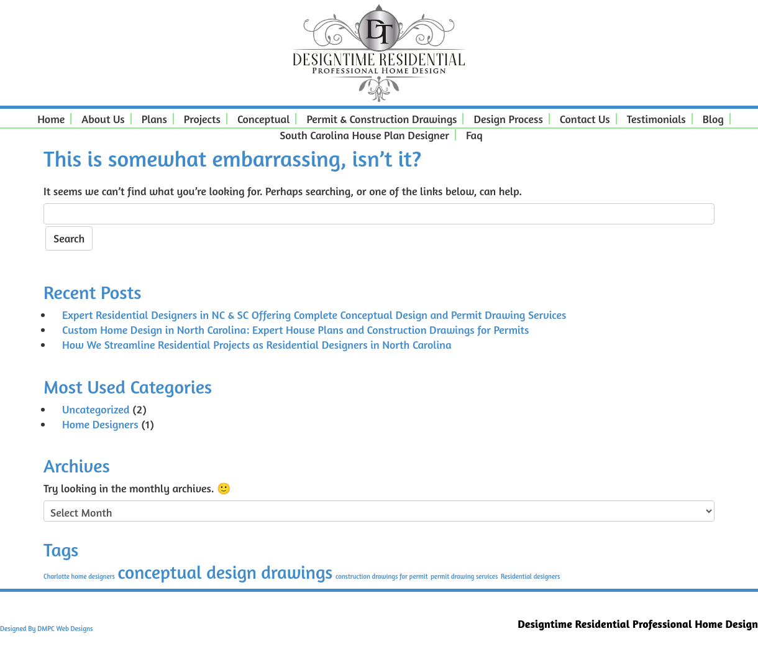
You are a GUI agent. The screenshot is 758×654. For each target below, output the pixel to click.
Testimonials (652, 118)
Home (47, 118)
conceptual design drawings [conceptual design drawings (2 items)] (224, 572)
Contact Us (581, 118)
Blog (709, 118)
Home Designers (100, 424)
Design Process (504, 118)
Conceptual (260, 118)
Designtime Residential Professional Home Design (638, 623)
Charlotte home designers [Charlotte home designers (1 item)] (79, 577)
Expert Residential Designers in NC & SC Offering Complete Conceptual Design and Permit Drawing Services (314, 314)
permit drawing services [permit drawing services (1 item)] (464, 577)
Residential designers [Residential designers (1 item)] (530, 577)
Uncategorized (95, 409)
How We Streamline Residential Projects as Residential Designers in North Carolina (257, 344)
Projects (198, 118)
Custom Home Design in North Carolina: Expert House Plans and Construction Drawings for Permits (295, 329)
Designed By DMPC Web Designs (46, 628)
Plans (150, 118)
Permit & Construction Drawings (378, 118)
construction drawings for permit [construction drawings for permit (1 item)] (382, 577)
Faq (471, 134)
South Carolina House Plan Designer (360, 134)
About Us (99, 118)
